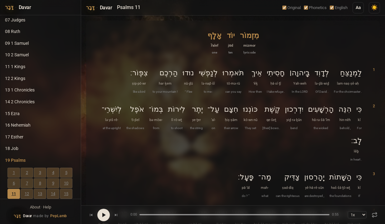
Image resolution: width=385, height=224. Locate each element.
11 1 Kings (15, 66)
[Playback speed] (357, 214)
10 (66, 183)
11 (14, 193)
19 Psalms (15, 160)
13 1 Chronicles (20, 90)
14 (53, 193)
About (35, 207)
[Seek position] (234, 214)
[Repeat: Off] (374, 215)
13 (40, 193)
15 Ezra (12, 113)
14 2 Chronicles (20, 102)
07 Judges (15, 20)
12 (27, 193)
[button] (249, 42)
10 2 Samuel (17, 55)
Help (47, 207)
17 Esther (14, 137)
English (339, 7)
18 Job (11, 148)
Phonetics (315, 7)
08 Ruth (12, 31)
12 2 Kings (15, 78)
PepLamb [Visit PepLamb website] (58, 216)
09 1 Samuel (17, 43)
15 (66, 193)
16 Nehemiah (18, 125)
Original (291, 7)
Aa (358, 7)
